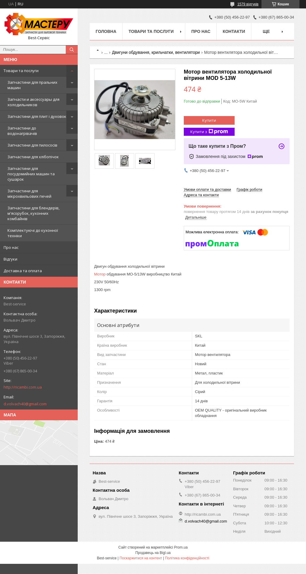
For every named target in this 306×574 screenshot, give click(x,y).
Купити (209, 120)
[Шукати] (72, 49)
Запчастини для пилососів (32, 145)
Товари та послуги (21, 70)
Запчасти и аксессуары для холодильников (33, 102)
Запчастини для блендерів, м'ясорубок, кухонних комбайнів (33, 213)
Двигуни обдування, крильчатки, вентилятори (156, 52)
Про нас (11, 247)
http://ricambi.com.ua (23, 387)
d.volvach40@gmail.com (25, 403)
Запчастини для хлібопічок (33, 156)
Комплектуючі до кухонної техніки (32, 233)
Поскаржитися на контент (141, 558)
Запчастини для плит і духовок (36, 116)
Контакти (234, 31)
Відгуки (10, 259)
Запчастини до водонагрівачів (22, 130)
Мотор (99, 274)
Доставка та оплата (23, 270)
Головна (106, 31)
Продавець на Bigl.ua (153, 553)
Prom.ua (181, 547)
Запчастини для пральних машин (32, 85)
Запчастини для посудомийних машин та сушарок (31, 174)
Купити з (209, 132)
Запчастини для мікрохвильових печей (29, 193)
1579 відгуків (247, 4)
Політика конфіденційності (187, 558)
